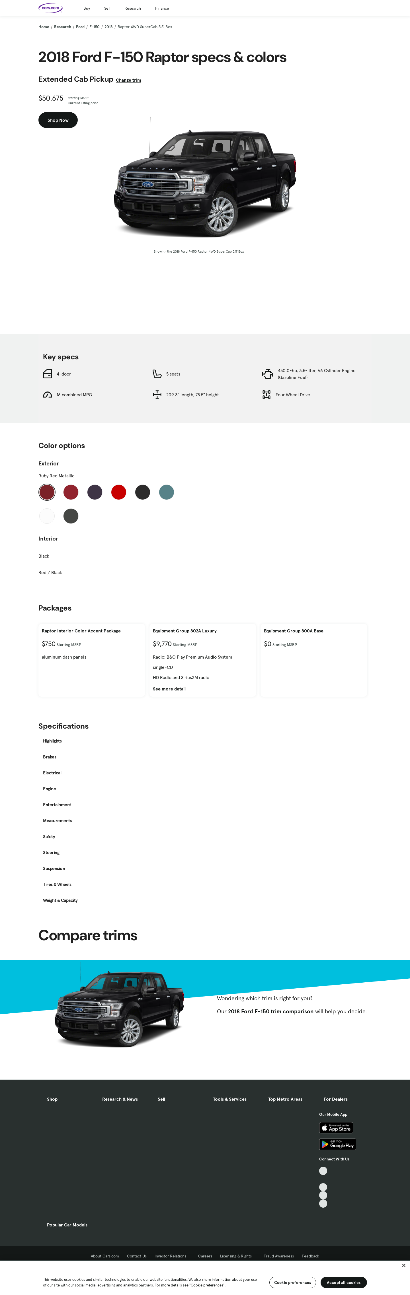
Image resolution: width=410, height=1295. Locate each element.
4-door (64, 374)
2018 (108, 26)
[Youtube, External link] (323, 1187)
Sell (107, 8)
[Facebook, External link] (323, 1179)
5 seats (173, 374)
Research (132, 8)
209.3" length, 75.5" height (192, 394)
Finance (162, 8)
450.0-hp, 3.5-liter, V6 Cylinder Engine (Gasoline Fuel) (317, 374)
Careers (205, 1256)
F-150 (94, 26)
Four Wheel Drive (293, 394)
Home (43, 26)
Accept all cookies (344, 1282)
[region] (205, 1277)
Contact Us (137, 1256)
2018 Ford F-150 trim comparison (271, 1011)
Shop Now (58, 120)
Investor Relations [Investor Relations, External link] (172, 1256)
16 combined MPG (74, 394)
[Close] (403, 1265)
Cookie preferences (292, 1282)
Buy (86, 8)
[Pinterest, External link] (323, 1203)
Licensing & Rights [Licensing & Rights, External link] (238, 1256)
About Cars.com (105, 1256)
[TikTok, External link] (323, 1171)
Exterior (48, 463)
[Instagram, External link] (323, 1195)
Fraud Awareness (279, 1256)
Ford (80, 26)
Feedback (310, 1256)
